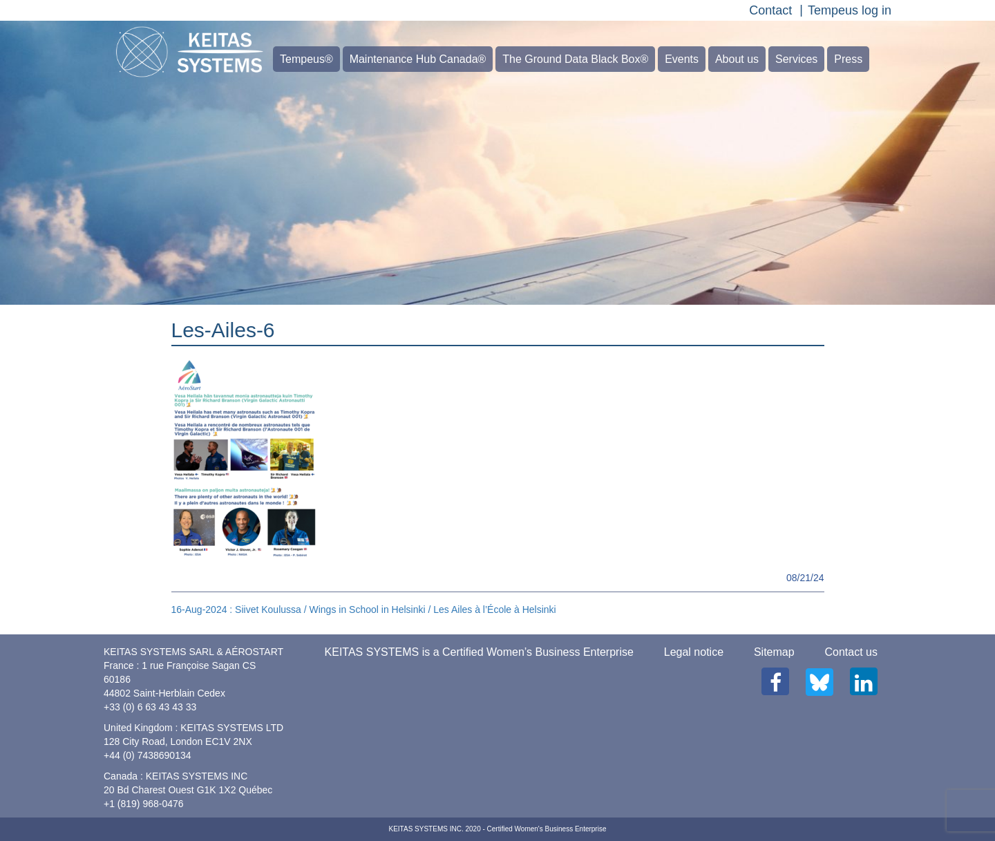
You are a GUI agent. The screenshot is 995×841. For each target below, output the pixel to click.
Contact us (851, 652)
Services (796, 59)
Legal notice (693, 652)
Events (682, 59)
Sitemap (774, 652)
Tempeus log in (849, 10)
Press (848, 59)
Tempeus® (306, 59)
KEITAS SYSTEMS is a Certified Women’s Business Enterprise (479, 652)
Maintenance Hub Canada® (418, 59)
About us (737, 59)
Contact (770, 10)
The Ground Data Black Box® (575, 59)
